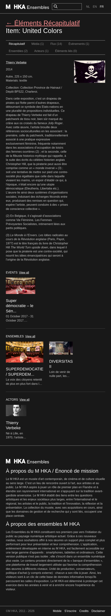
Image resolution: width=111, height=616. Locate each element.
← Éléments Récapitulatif (43, 23)
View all (24, 272)
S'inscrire (70, 611)
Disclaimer (98, 611)
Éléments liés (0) (66, 51)
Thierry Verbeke (16, 62)
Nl (88, 6)
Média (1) (37, 43)
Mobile (57, 611)
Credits (84, 611)
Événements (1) (79, 43)
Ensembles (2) (18, 51)
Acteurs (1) (41, 51)
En (95, 6)
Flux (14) (56, 43)
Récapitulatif (17, 43)
